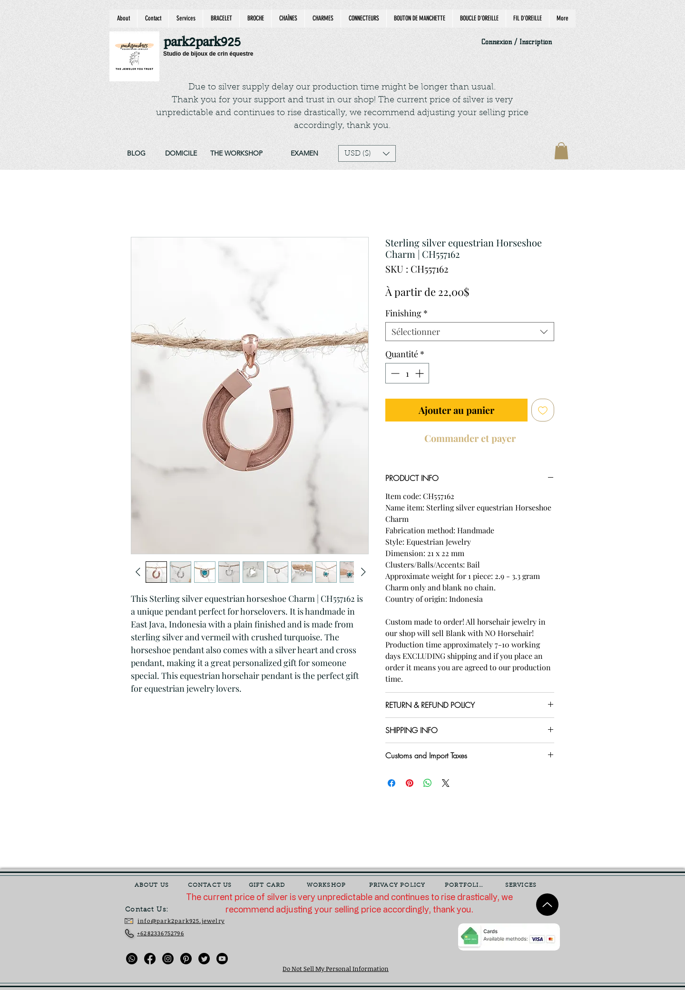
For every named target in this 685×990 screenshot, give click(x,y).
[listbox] (367, 153)
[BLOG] (136, 153)
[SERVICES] (521, 885)
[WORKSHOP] (327, 885)
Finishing (406, 313)
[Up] (547, 904)
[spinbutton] (407, 373)
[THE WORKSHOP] (236, 153)
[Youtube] (222, 958)
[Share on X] (445, 783)
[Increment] (420, 373)
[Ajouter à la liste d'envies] (542, 410)
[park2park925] (207, 42)
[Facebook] (150, 958)
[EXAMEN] (304, 153)
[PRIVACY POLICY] (398, 885)
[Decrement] (394, 373)
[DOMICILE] (180, 153)
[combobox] (469, 331)
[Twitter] (204, 958)
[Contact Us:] (153, 910)
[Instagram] (168, 958)
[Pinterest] (186, 958)
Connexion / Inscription (516, 42)
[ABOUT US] (152, 885)
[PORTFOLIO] (465, 885)
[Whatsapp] (131, 958)
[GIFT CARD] (268, 885)
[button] (367, 153)
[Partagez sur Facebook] (391, 783)
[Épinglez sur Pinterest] (409, 783)
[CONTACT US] (210, 885)
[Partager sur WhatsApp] (427, 783)
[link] (561, 150)
